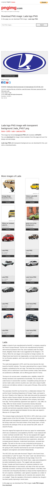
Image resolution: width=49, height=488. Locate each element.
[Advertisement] (24, 39)
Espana (13, 2)
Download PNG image (10, 75)
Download (8, 202)
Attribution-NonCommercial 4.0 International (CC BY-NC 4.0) (25, 87)
